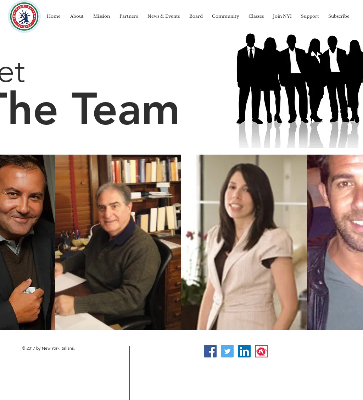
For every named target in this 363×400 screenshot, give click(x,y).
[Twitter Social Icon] (227, 351)
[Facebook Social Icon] (210, 351)
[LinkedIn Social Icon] (244, 351)
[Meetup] (261, 351)
